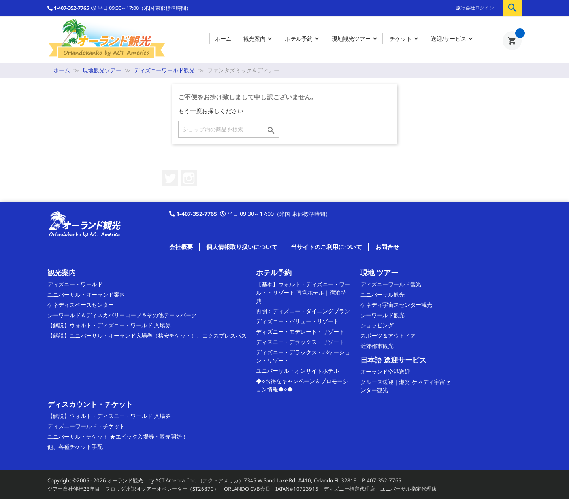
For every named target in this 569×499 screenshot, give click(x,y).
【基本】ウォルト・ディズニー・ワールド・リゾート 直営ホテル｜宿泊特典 (303, 292)
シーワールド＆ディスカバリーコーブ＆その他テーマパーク (122, 315)
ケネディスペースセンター (80, 304)
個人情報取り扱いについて (241, 247)
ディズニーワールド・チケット (86, 426)
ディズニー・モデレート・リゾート (300, 331)
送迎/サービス (453, 39)
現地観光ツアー (355, 39)
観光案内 (258, 39)
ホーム (223, 38)
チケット (405, 39)
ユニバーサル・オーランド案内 (86, 294)
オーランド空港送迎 (385, 371)
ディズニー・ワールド (75, 284)
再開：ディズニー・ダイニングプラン (303, 311)
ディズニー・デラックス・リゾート (300, 342)
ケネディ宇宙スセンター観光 (396, 304)
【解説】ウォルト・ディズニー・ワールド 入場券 (109, 325)
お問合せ (387, 247)
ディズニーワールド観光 (390, 284)
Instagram (189, 178)
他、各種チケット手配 (75, 446)
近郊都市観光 (377, 346)
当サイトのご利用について (326, 247)
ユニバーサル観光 (382, 294)
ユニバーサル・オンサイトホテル (297, 370)
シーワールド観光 (382, 315)
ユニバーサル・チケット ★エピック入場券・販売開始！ (117, 436)
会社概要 (181, 247)
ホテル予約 (303, 39)
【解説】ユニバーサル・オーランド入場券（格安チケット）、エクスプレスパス (147, 335)
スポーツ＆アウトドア (388, 335)
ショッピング (377, 325)
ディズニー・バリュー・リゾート (297, 321)
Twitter (170, 178)
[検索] (228, 129)
